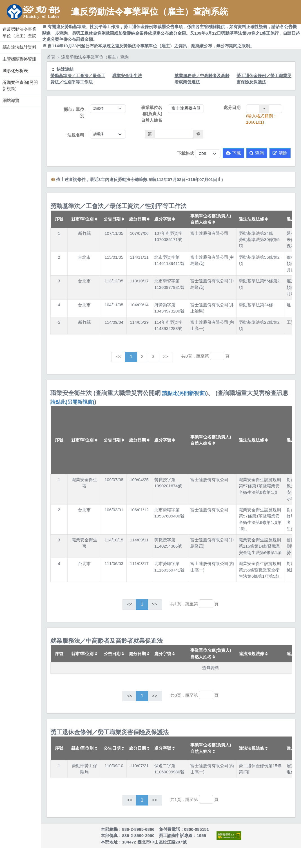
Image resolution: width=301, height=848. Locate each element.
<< (119, 356)
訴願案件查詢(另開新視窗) (20, 85)
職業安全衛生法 (127, 75)
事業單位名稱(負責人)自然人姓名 (151, 113)
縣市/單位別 (84, 219)
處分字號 (164, 219)
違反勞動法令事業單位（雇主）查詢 (19, 32)
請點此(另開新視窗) (184, 393)
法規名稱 (75, 135)
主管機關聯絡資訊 (19, 59)
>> (165, 356)
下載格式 (185, 153)
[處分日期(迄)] (275, 108)
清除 (280, 153)
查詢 (256, 153)
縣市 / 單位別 (74, 112)
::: (0, 22)
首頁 (51, 57)
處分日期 (232, 107)
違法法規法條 (253, 219)
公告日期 (114, 219)
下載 (233, 153)
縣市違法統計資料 (19, 47)
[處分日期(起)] (252, 108)
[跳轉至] (217, 356)
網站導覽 (11, 100)
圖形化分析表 (15, 70)
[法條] (174, 134)
